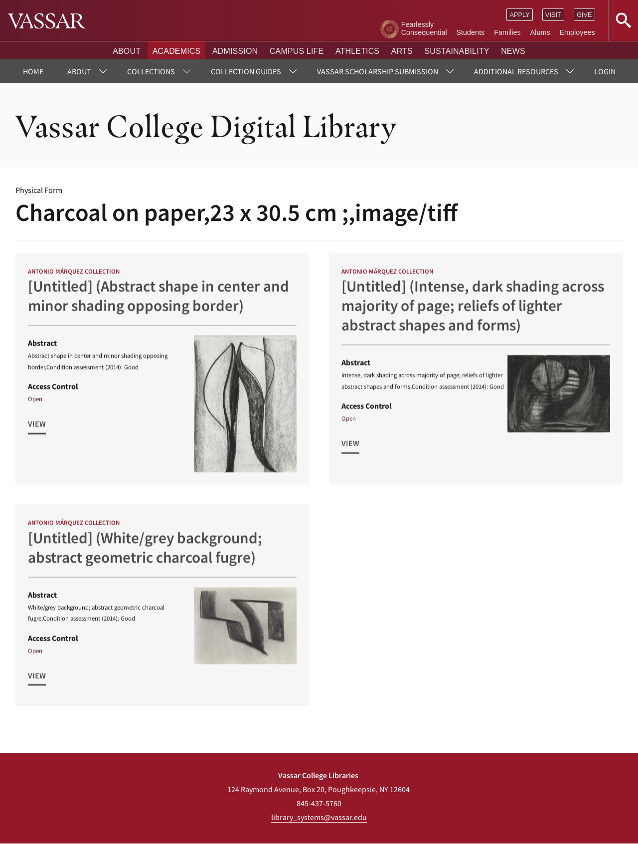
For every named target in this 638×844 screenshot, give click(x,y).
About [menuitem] (79, 71)
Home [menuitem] (33, 71)
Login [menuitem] (605, 71)
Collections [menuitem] (151, 71)
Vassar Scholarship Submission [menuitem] (377, 71)
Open (35, 403)
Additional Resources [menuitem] (516, 71)
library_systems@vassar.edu (319, 817)
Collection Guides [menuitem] (246, 71)
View (37, 428)
